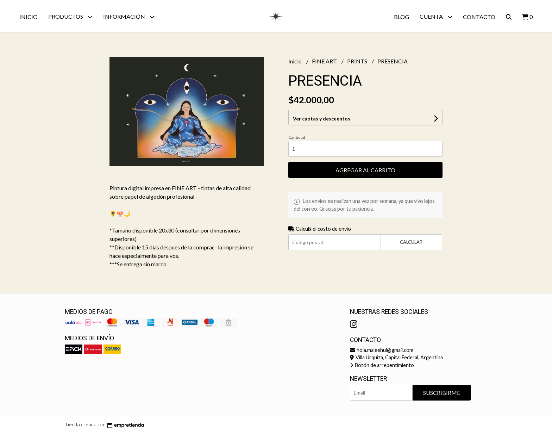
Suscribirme (441, 392)
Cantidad (296, 137)
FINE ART (325, 61)
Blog (401, 16)
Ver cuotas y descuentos (321, 119)
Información (129, 17)
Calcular (411, 242)
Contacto (479, 16)
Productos (70, 17)
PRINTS (357, 61)
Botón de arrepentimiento (382, 365)
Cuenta (436, 17)
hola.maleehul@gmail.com (381, 350)
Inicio (28, 16)
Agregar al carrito (365, 170)
